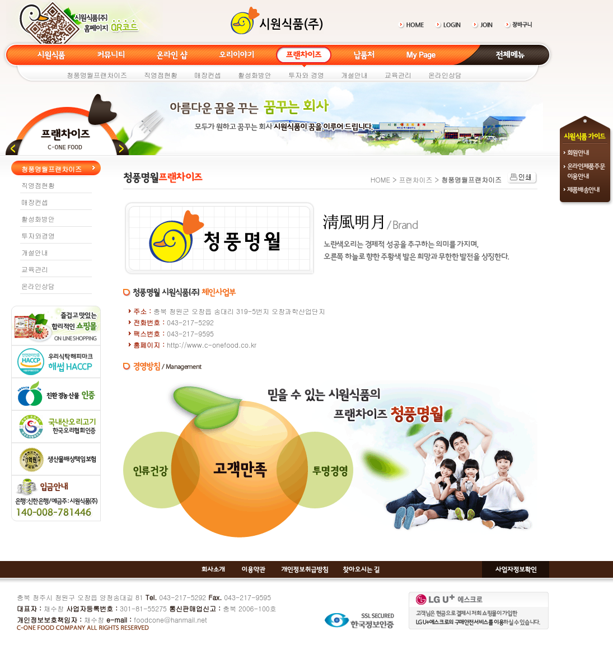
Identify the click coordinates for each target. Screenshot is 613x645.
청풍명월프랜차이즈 (97, 75)
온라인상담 (445, 75)
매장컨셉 (207, 75)
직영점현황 (160, 75)
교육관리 (398, 75)
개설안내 (354, 75)
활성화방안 (255, 75)
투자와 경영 (306, 75)
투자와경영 (38, 235)
